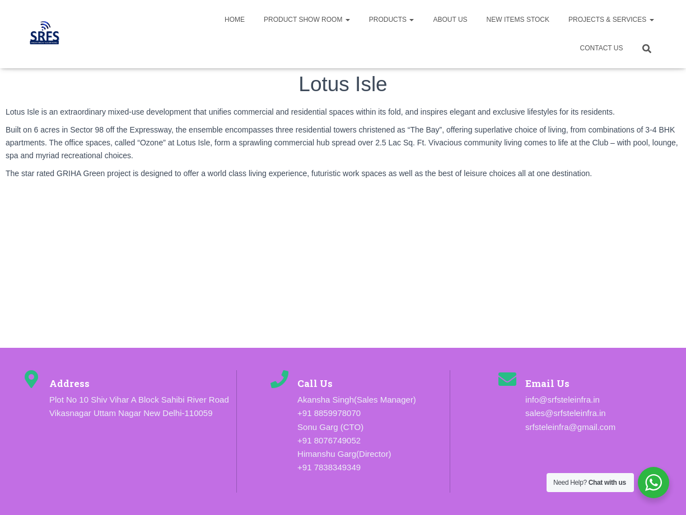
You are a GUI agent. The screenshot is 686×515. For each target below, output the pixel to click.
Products (391, 19)
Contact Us (601, 48)
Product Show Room (307, 19)
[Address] (31, 379)
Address (69, 383)
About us (450, 19)
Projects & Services (611, 19)
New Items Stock (518, 19)
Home (235, 19)
